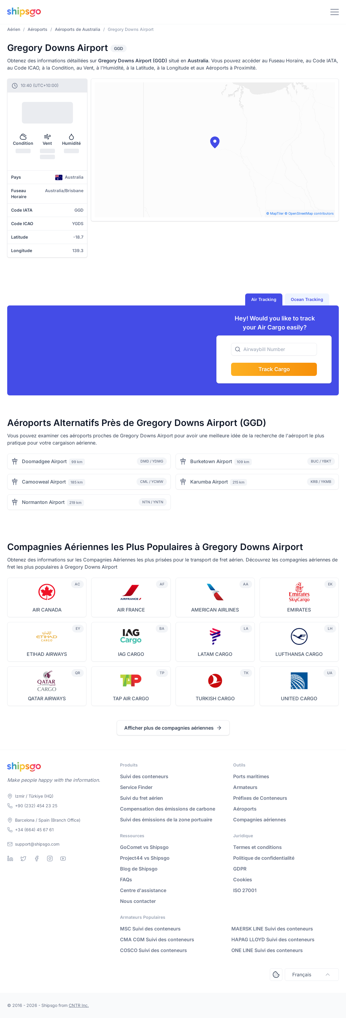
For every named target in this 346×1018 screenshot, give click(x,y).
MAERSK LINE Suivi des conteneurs (272, 929)
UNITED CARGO (299, 698)
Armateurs (245, 787)
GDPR (239, 869)
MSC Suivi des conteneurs (150, 929)
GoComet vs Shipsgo (144, 847)
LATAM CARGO (215, 654)
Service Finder (136, 787)
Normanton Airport (43, 502)
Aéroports (245, 809)
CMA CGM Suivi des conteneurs (157, 939)
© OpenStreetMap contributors (309, 213)
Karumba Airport (209, 482)
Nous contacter (138, 901)
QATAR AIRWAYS (47, 698)
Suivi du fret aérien (141, 798)
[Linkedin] (10, 859)
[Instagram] (50, 859)
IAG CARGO (131, 654)
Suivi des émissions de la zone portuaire (166, 820)
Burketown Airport (211, 461)
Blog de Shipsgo (139, 869)
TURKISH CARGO (215, 698)
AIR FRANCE (131, 610)
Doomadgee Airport (44, 461)
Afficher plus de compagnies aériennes (173, 728)
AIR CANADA (47, 610)
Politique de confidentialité (263, 858)
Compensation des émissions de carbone (167, 809)
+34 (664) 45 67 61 (34, 829)
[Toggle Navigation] (334, 12)
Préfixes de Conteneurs (260, 798)
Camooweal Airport (44, 482)
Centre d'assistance (143, 890)
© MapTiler (275, 213)
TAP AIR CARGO (131, 698)
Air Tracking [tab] (263, 299)
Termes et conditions (257, 847)
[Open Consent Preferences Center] (276, 974)
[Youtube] (63, 859)
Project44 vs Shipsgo (145, 858)
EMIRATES (299, 610)
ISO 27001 (245, 890)
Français (311, 974)
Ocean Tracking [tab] (307, 299)
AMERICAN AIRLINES (215, 610)
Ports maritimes (251, 776)
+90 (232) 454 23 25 (36, 805)
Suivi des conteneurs (144, 776)
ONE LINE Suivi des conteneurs (267, 950)
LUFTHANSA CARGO (299, 654)
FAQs (126, 880)
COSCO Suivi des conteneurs (153, 950)
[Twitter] (23, 859)
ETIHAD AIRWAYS (47, 654)
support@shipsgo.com (37, 844)
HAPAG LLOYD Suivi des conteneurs (272, 939)
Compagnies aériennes (259, 820)
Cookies (242, 880)
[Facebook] (37, 859)
